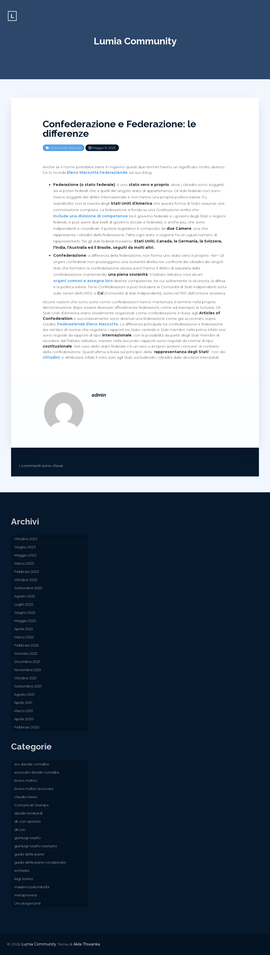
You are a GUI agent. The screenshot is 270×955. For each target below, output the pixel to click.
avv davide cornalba (31, 764)
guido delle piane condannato (40, 862)
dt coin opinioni (27, 821)
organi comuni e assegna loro (83, 280)
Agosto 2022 (24, 596)
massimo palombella (31, 887)
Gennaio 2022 (25, 653)
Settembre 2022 (28, 588)
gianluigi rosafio (27, 838)
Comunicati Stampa (65, 148)
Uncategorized (27, 903)
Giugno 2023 (25, 547)
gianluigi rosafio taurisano (35, 846)
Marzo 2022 (24, 637)
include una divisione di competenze (90, 216)
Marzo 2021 (23, 711)
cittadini (51, 357)
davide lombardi (28, 813)
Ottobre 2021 (25, 678)
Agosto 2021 (24, 694)
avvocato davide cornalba (36, 772)
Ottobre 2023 (25, 539)
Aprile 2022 (23, 629)
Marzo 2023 (24, 563)
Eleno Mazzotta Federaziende (97, 172)
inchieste (22, 870)
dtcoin (19, 829)
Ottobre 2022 (25, 580)
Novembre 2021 (27, 670)
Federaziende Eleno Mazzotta (87, 324)
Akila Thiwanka (86, 944)
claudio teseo (25, 797)
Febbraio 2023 (26, 571)
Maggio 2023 (25, 555)
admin (98, 395)
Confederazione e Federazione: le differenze (119, 128)
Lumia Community (135, 40)
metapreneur (25, 895)
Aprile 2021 (23, 702)
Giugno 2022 (24, 612)
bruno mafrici (25, 780)
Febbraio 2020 (26, 727)
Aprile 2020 (23, 719)
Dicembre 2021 (27, 661)
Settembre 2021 (27, 686)
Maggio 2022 (25, 621)
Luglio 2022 (23, 604)
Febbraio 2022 (26, 645)
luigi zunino (23, 879)
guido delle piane (29, 854)
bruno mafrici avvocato (34, 789)
